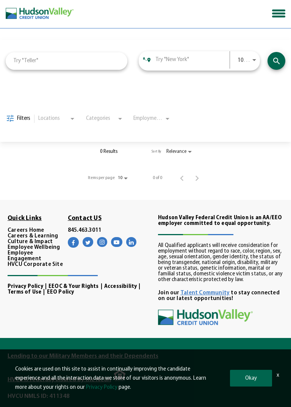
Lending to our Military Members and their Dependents (83, 356)
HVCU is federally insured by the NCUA (59, 380)
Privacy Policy (25, 286)
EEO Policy (60, 292)
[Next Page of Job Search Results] (197, 177)
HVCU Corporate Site (35, 264)
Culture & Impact (30, 242)
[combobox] (66, 61)
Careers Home (26, 230)
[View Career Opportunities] (276, 61)
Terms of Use (24, 292)
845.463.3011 (84, 230)
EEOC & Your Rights (73, 286)
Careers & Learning (33, 236)
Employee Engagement (24, 256)
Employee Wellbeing (34, 247)
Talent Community (205, 293)
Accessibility (120, 286)
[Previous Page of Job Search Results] (181, 177)
